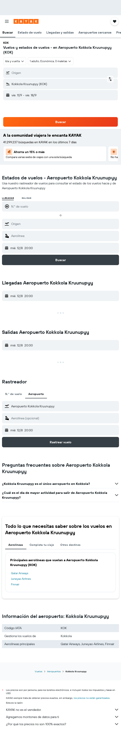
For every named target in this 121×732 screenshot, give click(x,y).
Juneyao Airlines (21, 579)
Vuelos (38, 671)
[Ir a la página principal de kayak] (26, 21)
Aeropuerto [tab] (36, 394)
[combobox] (14, 61)
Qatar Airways (19, 573)
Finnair (15, 584)
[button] (6, 21)
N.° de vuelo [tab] (13, 394)
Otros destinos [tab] (70, 545)
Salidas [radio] (26, 198)
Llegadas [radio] (8, 198)
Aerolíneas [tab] (15, 545)
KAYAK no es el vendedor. (62, 709)
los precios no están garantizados (92, 697)
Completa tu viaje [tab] (42, 545)
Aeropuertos (54, 671)
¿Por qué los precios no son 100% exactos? (62, 724)
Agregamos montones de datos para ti (62, 716)
